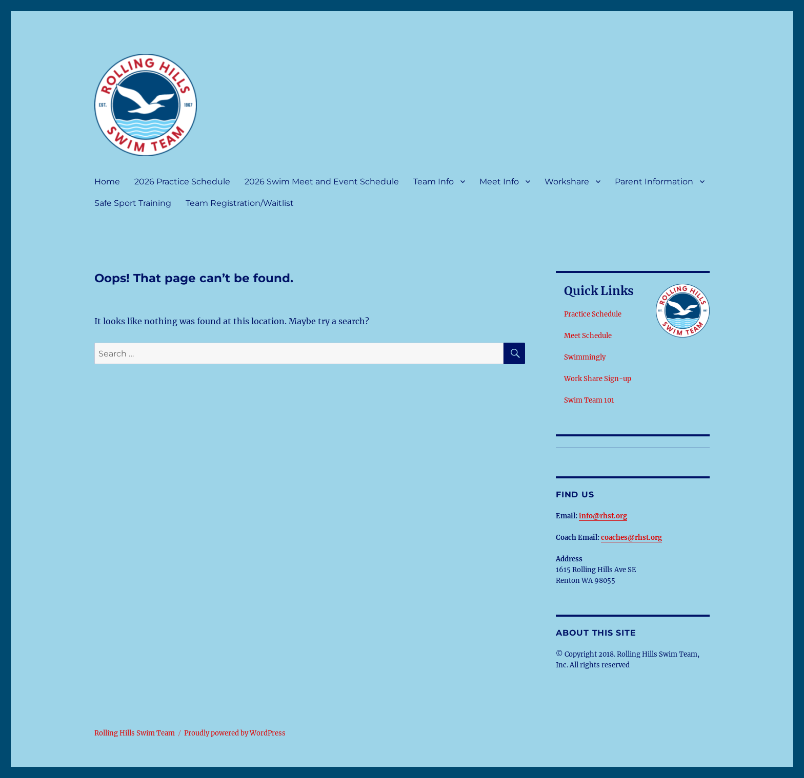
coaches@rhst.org (631, 537)
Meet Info (499, 181)
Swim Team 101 (589, 400)
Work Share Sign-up (597, 378)
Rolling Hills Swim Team (134, 733)
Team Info (433, 181)
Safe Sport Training (132, 203)
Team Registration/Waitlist (240, 203)
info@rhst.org (603, 516)
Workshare (567, 181)
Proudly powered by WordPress (235, 733)
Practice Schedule (592, 314)
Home (107, 181)
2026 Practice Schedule (182, 181)
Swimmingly (585, 357)
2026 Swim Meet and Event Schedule (322, 181)
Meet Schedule (588, 335)
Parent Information (654, 181)
